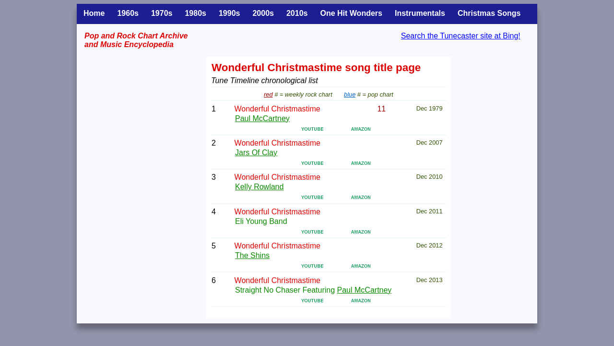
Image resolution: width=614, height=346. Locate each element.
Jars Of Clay (256, 152)
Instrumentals (420, 13)
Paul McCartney (262, 118)
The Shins (252, 255)
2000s (263, 13)
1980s (195, 13)
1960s (128, 13)
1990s (229, 13)
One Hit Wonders (351, 13)
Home (94, 13)
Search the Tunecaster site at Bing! (460, 36)
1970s (162, 13)
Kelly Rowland (259, 187)
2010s (297, 13)
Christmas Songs (489, 13)
